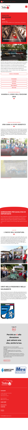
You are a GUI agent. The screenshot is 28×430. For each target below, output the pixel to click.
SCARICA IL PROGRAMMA (14, 73)
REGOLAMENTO (14, 85)
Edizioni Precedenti (3, 404)
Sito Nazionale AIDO (4, 405)
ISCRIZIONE (14, 81)
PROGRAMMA (14, 79)
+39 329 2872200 (12, 1)
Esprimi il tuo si (7, 360)
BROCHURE (14, 87)
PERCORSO (14, 83)
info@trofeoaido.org (6, 1)
